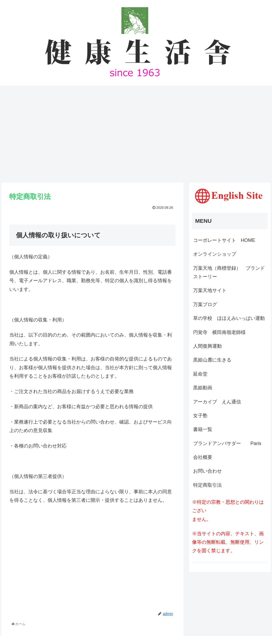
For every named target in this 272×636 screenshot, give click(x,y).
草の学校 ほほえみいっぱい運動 (229, 318)
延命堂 (200, 374)
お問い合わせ (207, 471)
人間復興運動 (207, 346)
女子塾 (200, 415)
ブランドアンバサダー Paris (227, 443)
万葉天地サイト (210, 290)
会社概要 (202, 457)
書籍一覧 (202, 429)
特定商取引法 (207, 485)
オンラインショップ (214, 254)
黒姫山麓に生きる (212, 360)
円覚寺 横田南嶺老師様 (219, 332)
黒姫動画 (202, 387)
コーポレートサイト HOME (224, 240)
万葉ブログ (205, 304)
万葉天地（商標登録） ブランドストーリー (229, 272)
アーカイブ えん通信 (217, 401)
